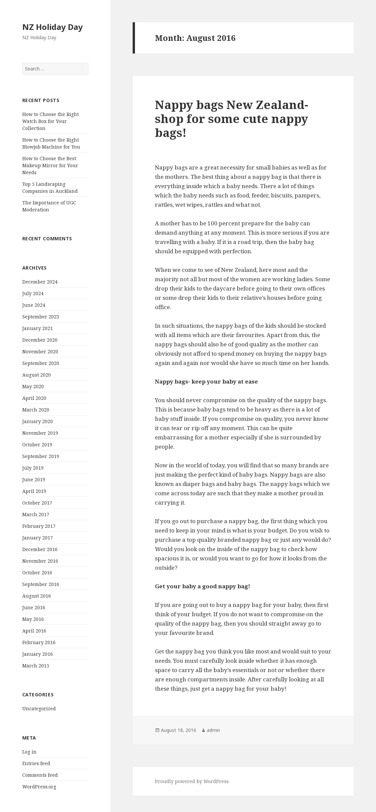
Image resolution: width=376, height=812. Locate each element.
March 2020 (35, 409)
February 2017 (39, 526)
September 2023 (40, 316)
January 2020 (37, 421)
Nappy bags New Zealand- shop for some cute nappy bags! (231, 118)
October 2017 (37, 503)
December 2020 (40, 340)
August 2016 (36, 596)
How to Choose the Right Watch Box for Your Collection (50, 121)
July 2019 (33, 468)
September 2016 (40, 584)
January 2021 (37, 328)
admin (213, 730)
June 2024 (33, 305)
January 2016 (37, 654)
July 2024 (33, 293)
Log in (29, 752)
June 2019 (33, 479)
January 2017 (37, 537)
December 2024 (40, 282)
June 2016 (33, 607)
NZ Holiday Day (52, 26)
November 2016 (40, 561)
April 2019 (34, 491)
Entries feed (36, 763)
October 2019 (37, 444)
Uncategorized (39, 708)
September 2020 (40, 363)
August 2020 (36, 375)
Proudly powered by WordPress (192, 781)
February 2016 (39, 642)
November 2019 (40, 433)
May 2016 (33, 619)
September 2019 (40, 456)
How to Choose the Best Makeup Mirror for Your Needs (50, 165)
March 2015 (35, 665)
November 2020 (40, 351)
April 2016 (34, 631)
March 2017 (35, 514)
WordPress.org (39, 786)
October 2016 (37, 572)
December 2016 (40, 549)
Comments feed (40, 775)
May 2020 (33, 386)
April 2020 (34, 398)
